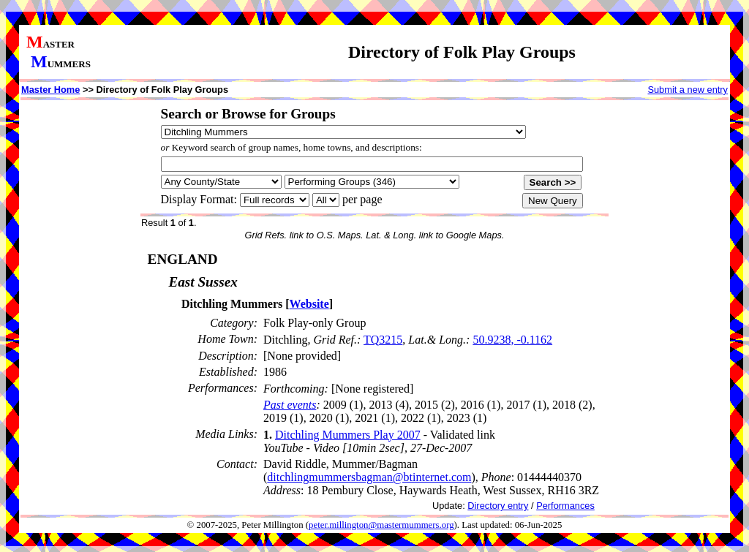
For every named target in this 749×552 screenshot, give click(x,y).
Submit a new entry (687, 89)
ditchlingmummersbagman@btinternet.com (369, 477)
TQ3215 (383, 339)
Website (309, 304)
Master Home (50, 89)
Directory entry (497, 505)
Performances (565, 505)
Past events (289, 404)
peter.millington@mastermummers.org (381, 525)
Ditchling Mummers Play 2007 (348, 434)
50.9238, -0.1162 (512, 339)
